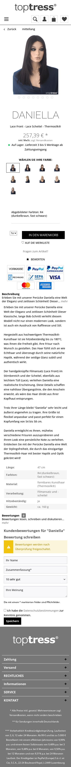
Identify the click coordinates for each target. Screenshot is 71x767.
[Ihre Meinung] (35, 591)
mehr (64, 301)
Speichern (12, 621)
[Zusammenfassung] (35, 569)
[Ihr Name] (35, 560)
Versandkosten (17, 715)
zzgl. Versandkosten (42, 140)
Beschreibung (11, 294)
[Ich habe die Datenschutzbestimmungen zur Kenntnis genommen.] (5, 610)
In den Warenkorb (43, 235)
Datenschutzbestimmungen (41, 610)
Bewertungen (10, 515)
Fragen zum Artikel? (35, 251)
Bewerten (35, 259)
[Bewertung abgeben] (35, 579)
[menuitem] (3, 19)
